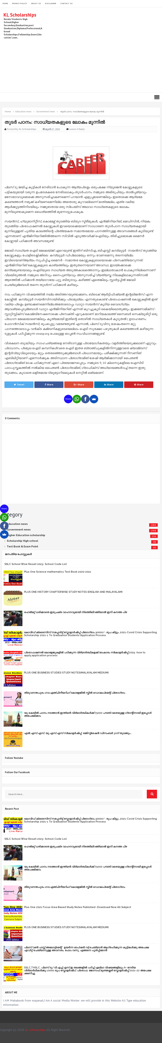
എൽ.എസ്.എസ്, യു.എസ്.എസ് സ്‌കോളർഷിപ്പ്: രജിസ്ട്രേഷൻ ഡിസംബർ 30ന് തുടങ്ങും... (78, 733)
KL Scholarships (19, 15)
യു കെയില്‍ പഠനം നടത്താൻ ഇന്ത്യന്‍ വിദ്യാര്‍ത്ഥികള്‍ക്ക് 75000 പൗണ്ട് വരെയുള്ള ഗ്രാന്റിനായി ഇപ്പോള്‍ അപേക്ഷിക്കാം (87, 714)
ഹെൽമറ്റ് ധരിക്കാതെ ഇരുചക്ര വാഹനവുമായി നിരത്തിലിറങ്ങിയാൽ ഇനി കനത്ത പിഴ (75, 612)
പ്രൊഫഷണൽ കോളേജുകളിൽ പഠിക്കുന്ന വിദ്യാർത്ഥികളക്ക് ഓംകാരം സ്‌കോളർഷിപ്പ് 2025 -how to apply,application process (84, 654)
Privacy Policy (19, 3)
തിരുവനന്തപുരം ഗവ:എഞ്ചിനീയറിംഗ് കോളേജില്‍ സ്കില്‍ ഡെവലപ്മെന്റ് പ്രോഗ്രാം (74, 692)
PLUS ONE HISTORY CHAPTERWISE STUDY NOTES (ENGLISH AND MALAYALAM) (73, 591)
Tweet (19, 384)
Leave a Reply (77, 129)
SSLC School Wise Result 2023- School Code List (35, 564)
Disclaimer (50, 3)
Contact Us (66, 3)
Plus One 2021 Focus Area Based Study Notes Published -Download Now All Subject (77, 907)
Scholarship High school (22, 540)
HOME (5, 3)
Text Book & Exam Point (22, 546)
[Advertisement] (96, 65)
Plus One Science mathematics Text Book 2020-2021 (57, 571)
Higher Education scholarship (26, 535)
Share (49, 384)
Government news (19, 529)
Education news (17, 524)
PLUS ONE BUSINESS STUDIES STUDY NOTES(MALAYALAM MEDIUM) (66, 672)
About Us (36, 3)
